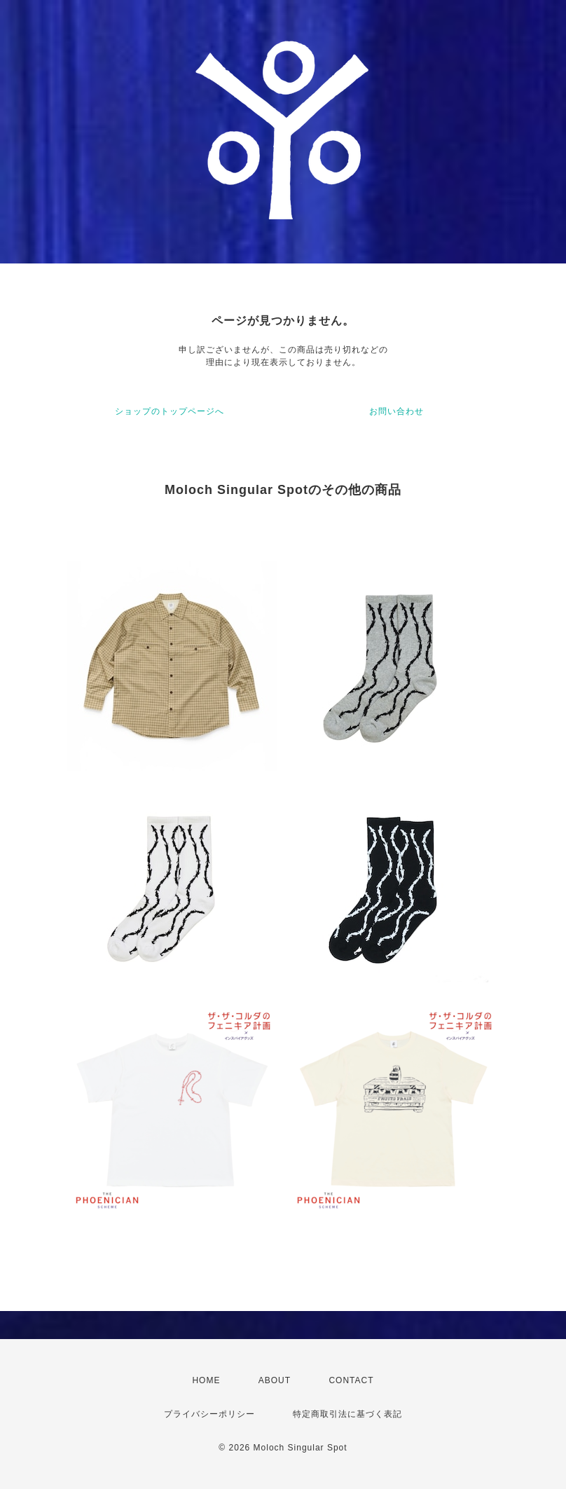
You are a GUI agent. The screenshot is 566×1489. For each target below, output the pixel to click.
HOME (206, 1380)
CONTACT (351, 1380)
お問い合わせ (396, 411)
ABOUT (274, 1380)
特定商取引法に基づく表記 (347, 1414)
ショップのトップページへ (169, 411)
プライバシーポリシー (209, 1414)
